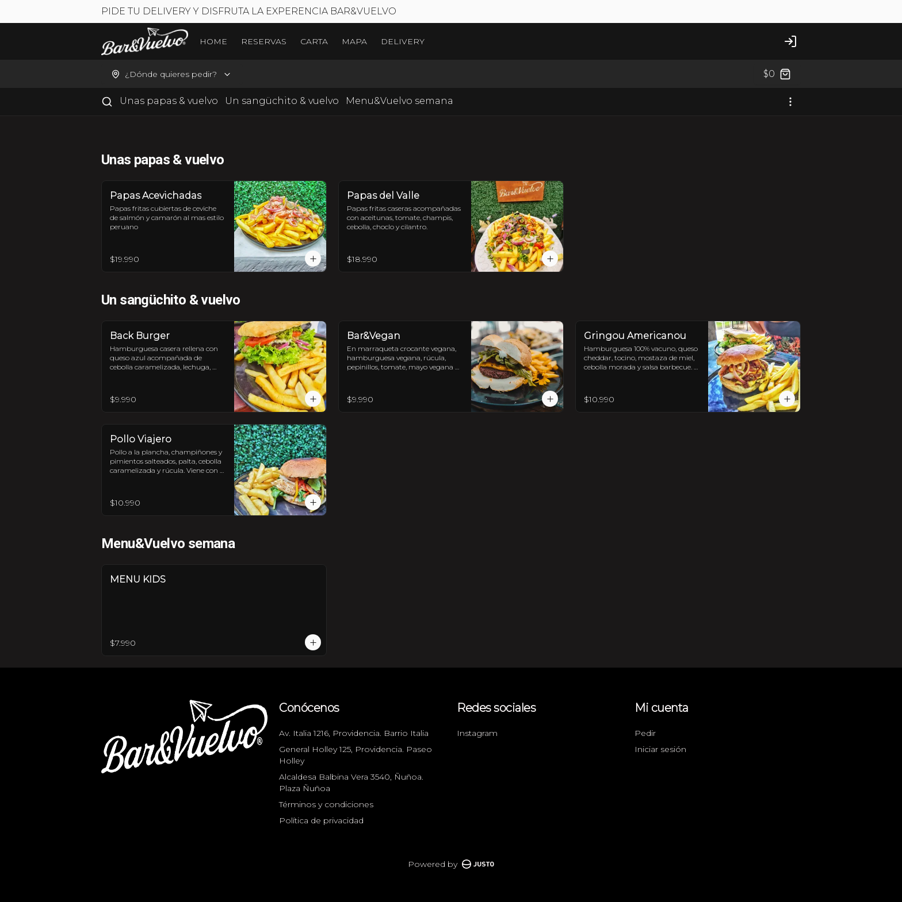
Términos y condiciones (326, 804)
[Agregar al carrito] (313, 258)
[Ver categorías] (790, 101)
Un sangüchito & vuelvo (282, 100)
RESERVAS (263, 41)
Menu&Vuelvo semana (399, 100)
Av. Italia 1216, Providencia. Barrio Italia (354, 733)
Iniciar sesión (660, 749)
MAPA (354, 41)
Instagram (477, 733)
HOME (213, 41)
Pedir (645, 733)
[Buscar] (107, 101)
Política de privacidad (321, 820)
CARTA (314, 41)
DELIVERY (403, 41)
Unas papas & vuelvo (169, 100)
